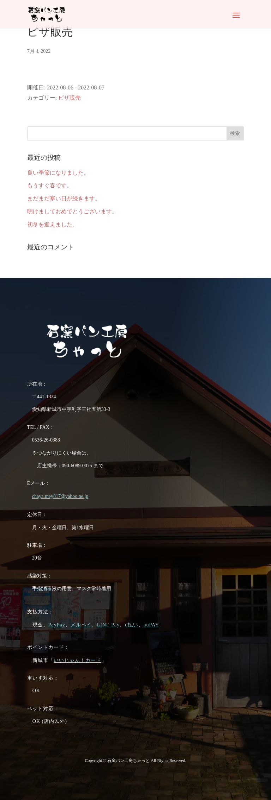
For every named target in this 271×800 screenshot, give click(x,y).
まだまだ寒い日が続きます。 (64, 198)
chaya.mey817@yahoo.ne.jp (60, 496)
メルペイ (81, 624)
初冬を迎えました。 (52, 224)
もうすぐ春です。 (49, 185)
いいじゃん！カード (77, 660)
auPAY (151, 624)
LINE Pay (108, 624)
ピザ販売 (69, 98)
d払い (131, 624)
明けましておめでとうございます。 (72, 211)
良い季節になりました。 (58, 173)
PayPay (56, 624)
